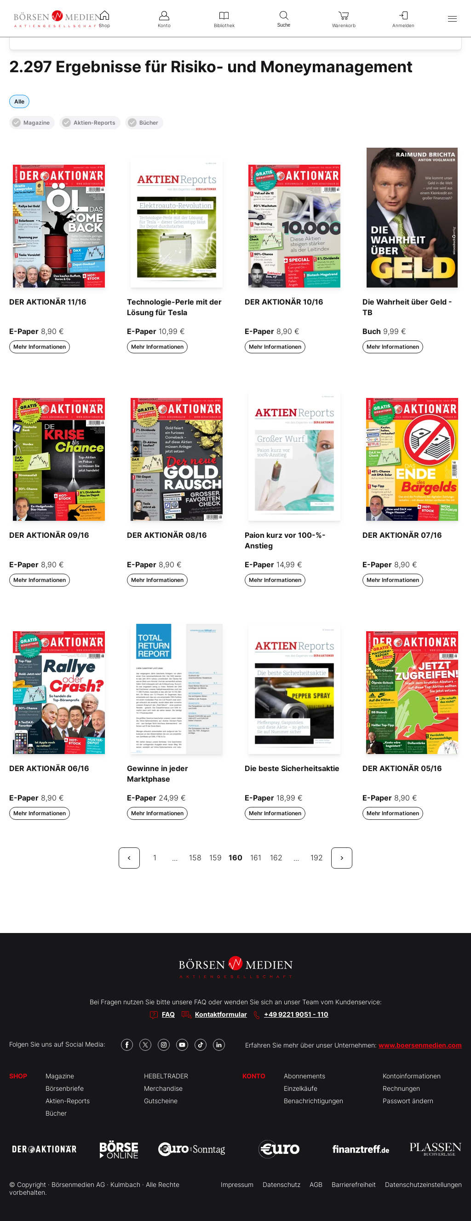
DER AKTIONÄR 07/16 (402, 535)
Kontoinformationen (412, 1076)
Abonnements (304, 1076)
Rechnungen (401, 1088)
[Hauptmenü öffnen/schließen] (452, 18)
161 (255, 857)
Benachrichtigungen (313, 1101)
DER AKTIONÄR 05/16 (402, 768)
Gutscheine (161, 1101)
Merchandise (163, 1088)
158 (195, 857)
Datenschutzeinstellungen (423, 1184)
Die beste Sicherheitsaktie (292, 768)
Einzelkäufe (300, 1088)
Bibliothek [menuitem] (224, 18)
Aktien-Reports (88, 122)
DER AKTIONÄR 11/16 (47, 301)
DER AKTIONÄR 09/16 (49, 535)
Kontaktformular (221, 1014)
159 (215, 857)
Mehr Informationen (39, 346)
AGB (316, 1184)
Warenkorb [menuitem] (343, 18)
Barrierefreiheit (354, 1184)
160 (235, 857)
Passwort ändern (408, 1101)
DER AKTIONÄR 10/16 (284, 301)
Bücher (143, 122)
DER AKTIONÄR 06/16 (49, 768)
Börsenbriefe (65, 1088)
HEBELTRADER (166, 1076)
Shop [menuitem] (104, 18)
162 (276, 857)
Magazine (31, 122)
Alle (19, 101)
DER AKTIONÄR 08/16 (167, 535)
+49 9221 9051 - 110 (296, 1014)
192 (316, 857)
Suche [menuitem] (283, 18)
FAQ (168, 1014)
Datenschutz (281, 1184)
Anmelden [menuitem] (403, 18)
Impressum (237, 1184)
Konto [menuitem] (164, 18)
